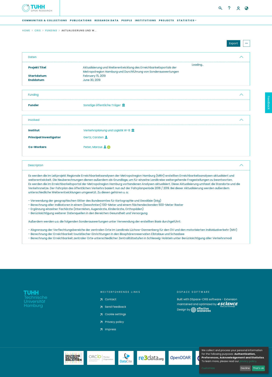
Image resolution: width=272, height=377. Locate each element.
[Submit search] (220, 8)
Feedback (269, 103)
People (126, 20)
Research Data (107, 20)
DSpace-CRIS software (205, 299)
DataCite (126, 358)
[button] (246, 8)
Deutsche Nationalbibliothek (74, 358)
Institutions (145, 20)
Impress (108, 329)
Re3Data (151, 358)
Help (229, 8)
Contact (108, 299)
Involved (33, 131)
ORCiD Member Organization (101, 357)
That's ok (258, 368)
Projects (166, 20)
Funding (51, 30)
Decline (245, 368)
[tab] (136, 57)
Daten (32, 57)
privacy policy (248, 361)
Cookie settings (113, 314)
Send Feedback (113, 307)
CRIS (38, 30)
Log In (238, 8)
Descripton (35, 177)
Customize (208, 368)
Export (233, 43)
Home (26, 30)
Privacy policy (112, 322)
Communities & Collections (44, 20)
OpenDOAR (180, 358)
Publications (81, 20)
